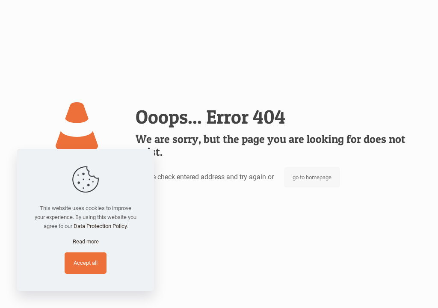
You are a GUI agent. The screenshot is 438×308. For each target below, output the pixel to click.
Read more (86, 241)
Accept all (86, 263)
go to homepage (312, 177)
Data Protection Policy (100, 226)
